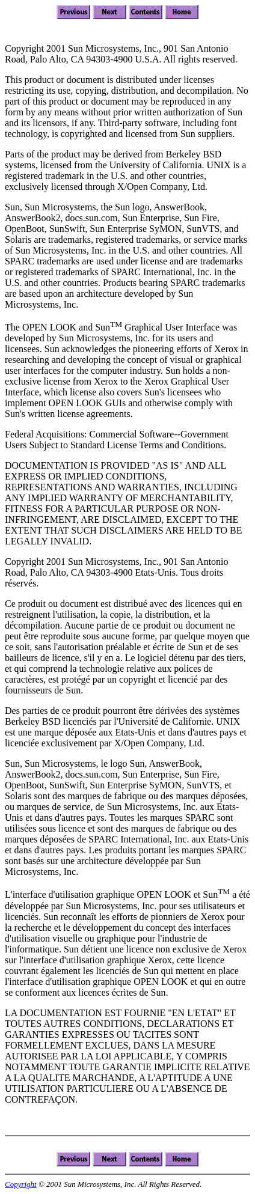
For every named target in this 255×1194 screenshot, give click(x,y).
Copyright (21, 1184)
